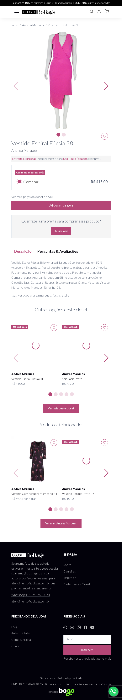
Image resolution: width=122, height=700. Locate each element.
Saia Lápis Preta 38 (74, 379)
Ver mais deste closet (61, 408)
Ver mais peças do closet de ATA (32, 196)
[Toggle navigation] (17, 12)
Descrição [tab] (23, 251)
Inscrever (87, 650)
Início (14, 25)
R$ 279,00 (69, 383)
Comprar (31, 181)
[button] (91, 11)
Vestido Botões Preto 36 (78, 493)
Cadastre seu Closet (76, 584)
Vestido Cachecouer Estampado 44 (34, 493)
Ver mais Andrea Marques (61, 523)
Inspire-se (69, 577)
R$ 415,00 (18, 383)
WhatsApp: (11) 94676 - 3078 (30, 595)
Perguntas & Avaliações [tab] (57, 251)
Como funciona (21, 639)
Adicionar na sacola (61, 205)
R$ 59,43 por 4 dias (23, 498)
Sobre (67, 565)
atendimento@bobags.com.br (30, 583)
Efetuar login (61, 230)
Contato (16, 646)
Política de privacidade (70, 678)
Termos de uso (48, 678)
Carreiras (69, 571)
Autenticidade (20, 633)
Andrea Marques (33, 25)
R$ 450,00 (69, 498)
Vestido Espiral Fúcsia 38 (27, 379)
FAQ (14, 626)
